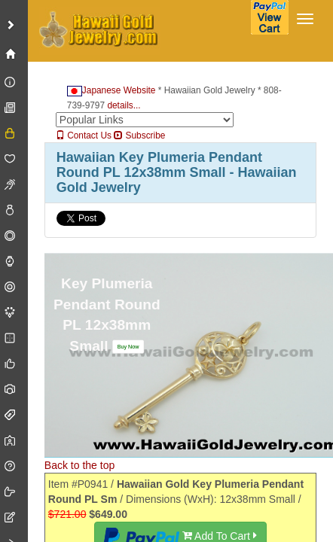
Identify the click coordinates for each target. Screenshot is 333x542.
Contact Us (84, 135)
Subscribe (139, 135)
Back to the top (79, 465)
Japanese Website (111, 90)
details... (123, 105)
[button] (128, 346)
